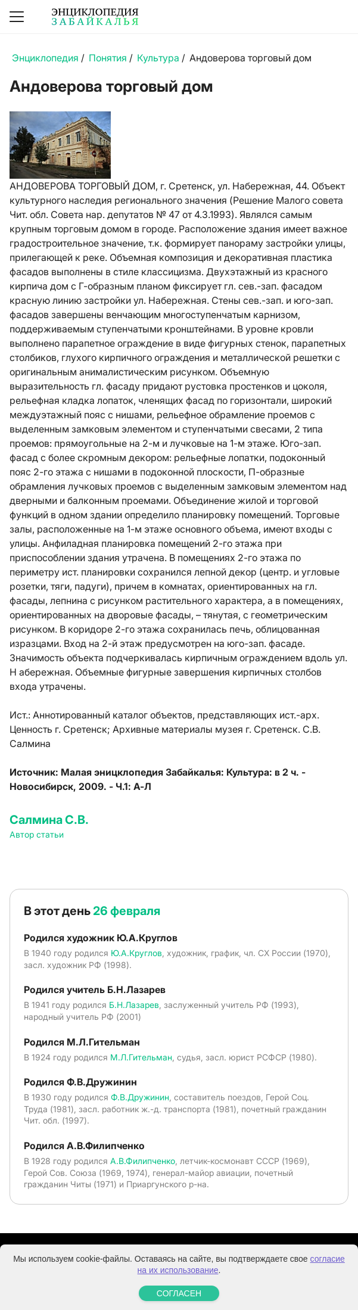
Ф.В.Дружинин (140, 1097)
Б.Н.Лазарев (134, 1005)
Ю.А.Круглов (136, 953)
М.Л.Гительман (141, 1057)
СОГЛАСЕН (179, 1293)
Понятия (108, 58)
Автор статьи (37, 834)
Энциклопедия (45, 58)
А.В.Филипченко (142, 1161)
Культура (158, 58)
